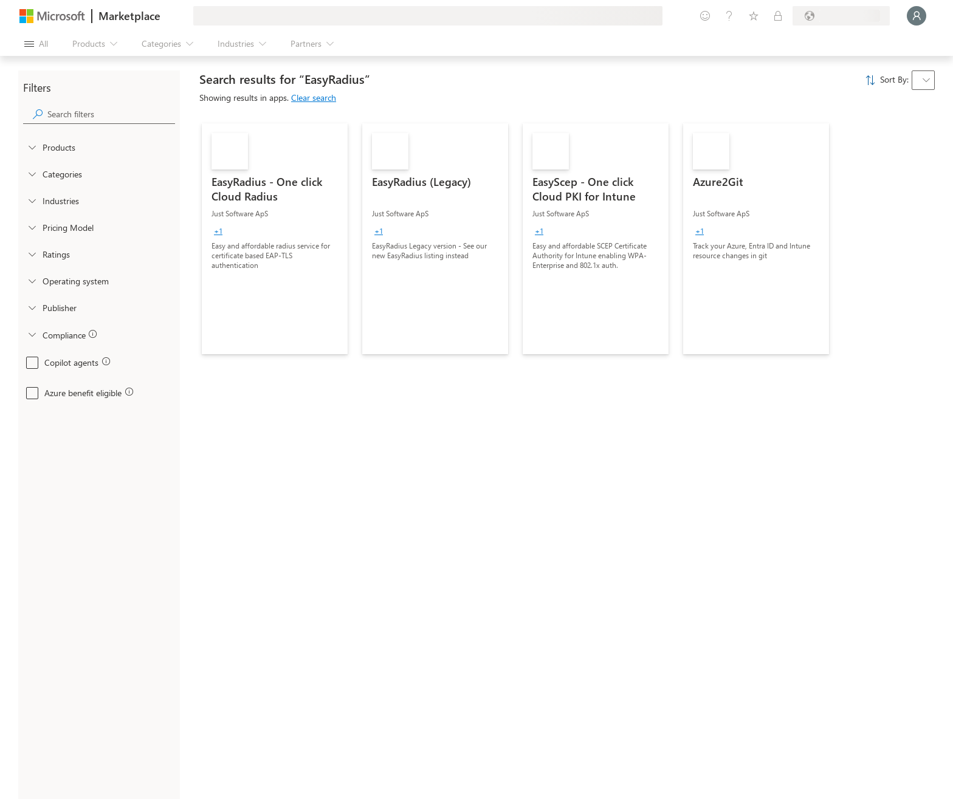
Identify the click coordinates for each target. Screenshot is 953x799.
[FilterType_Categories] (32, 174)
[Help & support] (729, 16)
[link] (275, 238)
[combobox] (923, 80)
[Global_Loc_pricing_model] (32, 227)
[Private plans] (778, 16)
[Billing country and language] (841, 16)
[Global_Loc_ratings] (32, 254)
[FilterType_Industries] (32, 200)
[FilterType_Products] (32, 147)
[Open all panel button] (36, 44)
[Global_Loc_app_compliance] (32, 334)
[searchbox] (111, 114)
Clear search (313, 97)
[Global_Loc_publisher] (32, 307)
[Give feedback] (705, 16)
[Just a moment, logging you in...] (917, 16)
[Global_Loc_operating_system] (32, 280)
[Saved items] (753, 16)
